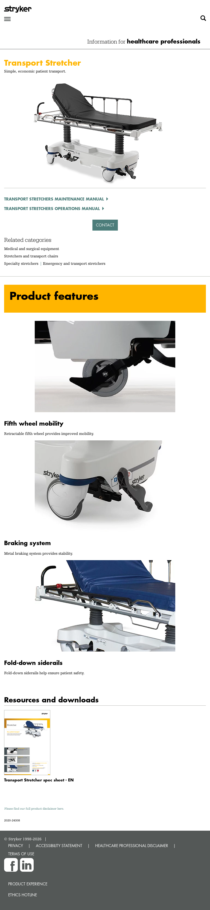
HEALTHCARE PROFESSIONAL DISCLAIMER (131, 845)
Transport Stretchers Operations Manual (52, 208)
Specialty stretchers (21, 263)
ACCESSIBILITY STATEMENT (59, 845)
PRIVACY (15, 845)
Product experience (27, 883)
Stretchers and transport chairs (31, 256)
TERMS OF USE (21, 853)
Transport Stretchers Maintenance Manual (54, 199)
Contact (105, 225)
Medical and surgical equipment (31, 248)
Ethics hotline (22, 894)
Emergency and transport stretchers (74, 263)
